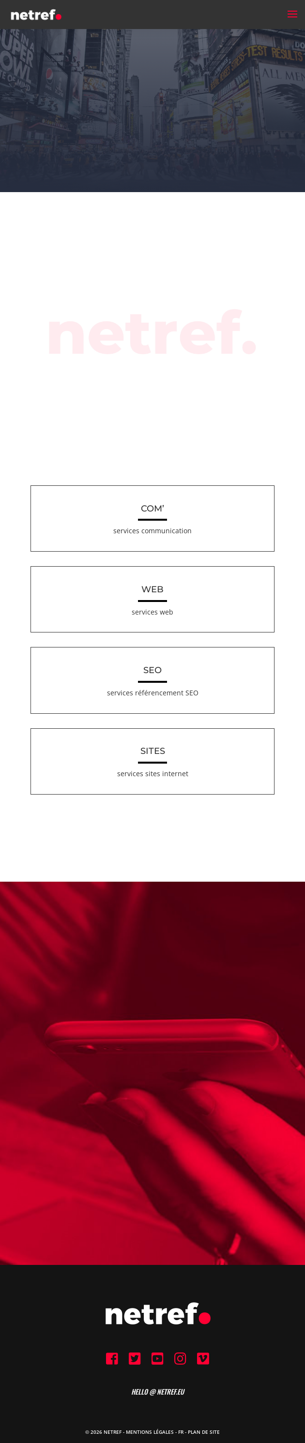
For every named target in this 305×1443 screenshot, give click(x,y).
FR (180, 1431)
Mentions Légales (150, 1431)
